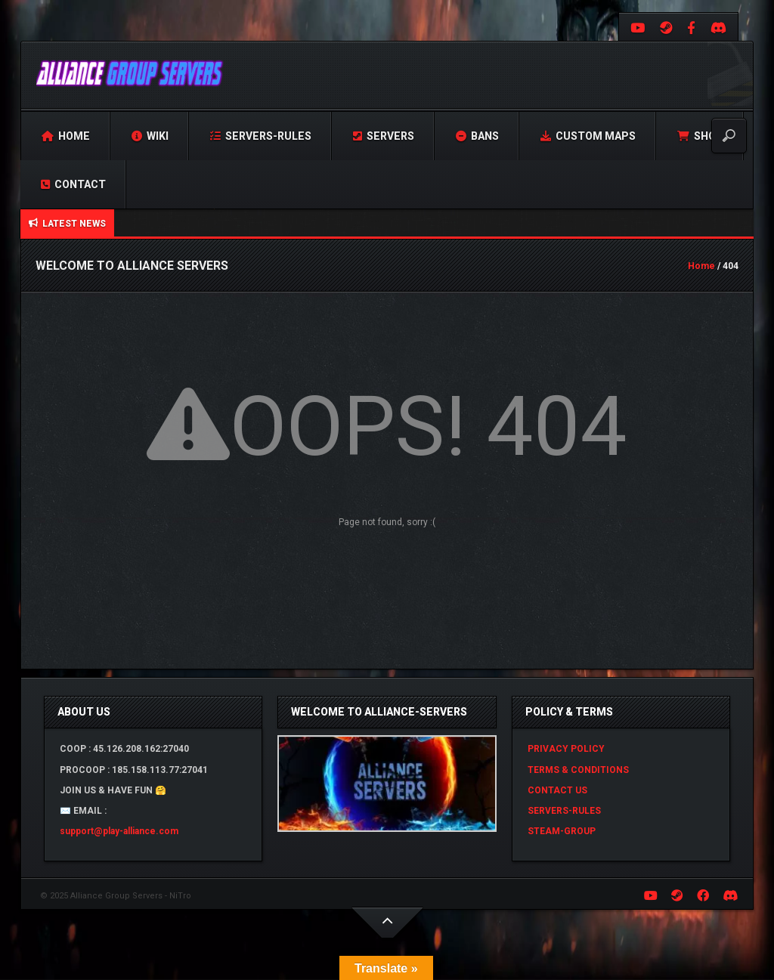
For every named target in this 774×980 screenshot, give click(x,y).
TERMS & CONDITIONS (578, 770)
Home (66, 136)
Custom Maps (588, 136)
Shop (700, 136)
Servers (383, 136)
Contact (73, 184)
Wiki (150, 136)
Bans (477, 136)
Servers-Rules (260, 136)
